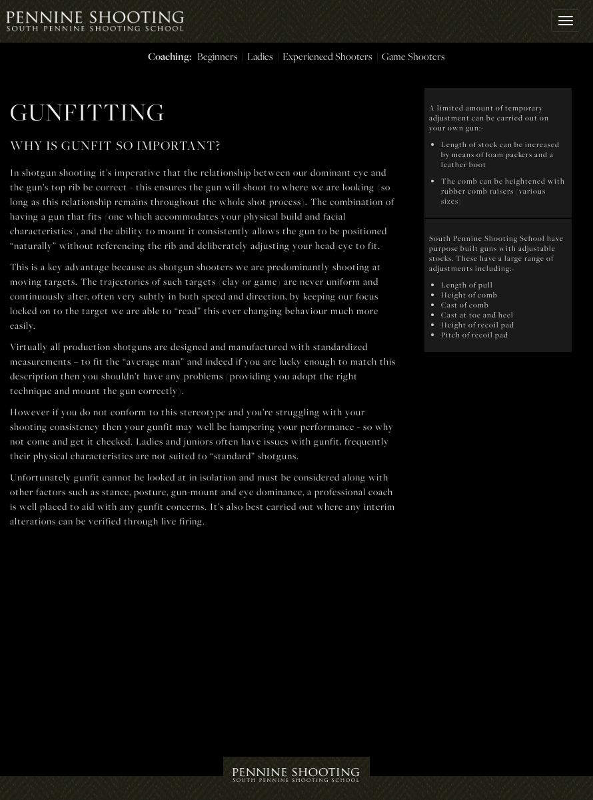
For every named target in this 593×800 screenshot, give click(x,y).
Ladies (260, 56)
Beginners (217, 56)
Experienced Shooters (327, 56)
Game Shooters (413, 56)
